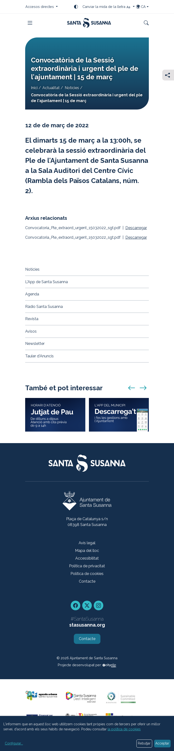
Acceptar (162, 743)
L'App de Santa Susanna (46, 282)
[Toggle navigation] (30, 23)
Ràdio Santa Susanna (44, 306)
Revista (31, 319)
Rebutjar (144, 743)
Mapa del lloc (87, 550)
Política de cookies (87, 573)
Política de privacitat (87, 566)
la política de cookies (124, 729)
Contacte (87, 581)
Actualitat (51, 87)
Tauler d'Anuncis (39, 356)
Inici (34, 87)
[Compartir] (168, 75)
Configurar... (14, 743)
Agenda (32, 294)
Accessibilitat (87, 558)
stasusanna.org (87, 625)
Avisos (31, 331)
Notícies (72, 87)
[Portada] (89, 23)
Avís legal (87, 543)
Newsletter (35, 343)
